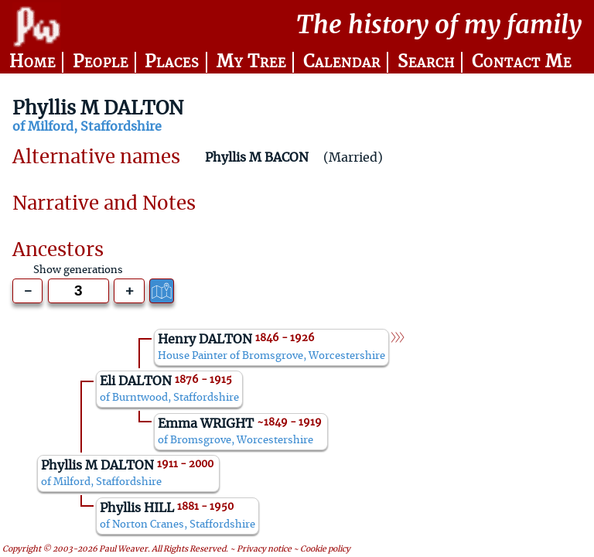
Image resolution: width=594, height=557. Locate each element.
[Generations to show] (78, 290)
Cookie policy (325, 550)
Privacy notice (264, 550)
